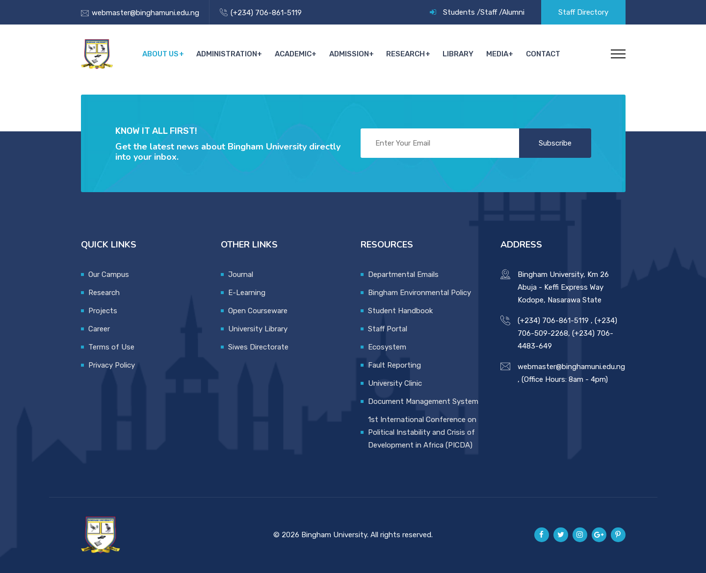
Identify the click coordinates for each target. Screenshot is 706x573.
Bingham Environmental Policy (419, 292)
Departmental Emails (403, 274)
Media (498, 54)
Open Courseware (258, 310)
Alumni (513, 12)
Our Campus (108, 274)
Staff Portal (387, 328)
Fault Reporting (394, 365)
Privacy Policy (111, 365)
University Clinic (395, 383)
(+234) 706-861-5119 (266, 12)
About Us (164, 54)
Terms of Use (111, 347)
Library (460, 54)
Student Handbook (400, 310)
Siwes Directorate (258, 347)
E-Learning (246, 292)
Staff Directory (583, 12)
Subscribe (555, 143)
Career (99, 328)
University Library (258, 328)
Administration (230, 54)
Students (459, 12)
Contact (543, 54)
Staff (488, 12)
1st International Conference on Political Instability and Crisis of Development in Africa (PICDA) (422, 432)
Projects (102, 310)
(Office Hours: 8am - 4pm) (565, 379)
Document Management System (423, 401)
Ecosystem (387, 347)
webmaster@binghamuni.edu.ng (145, 12)
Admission (351, 54)
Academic (296, 54)
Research (408, 54)
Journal (240, 274)
